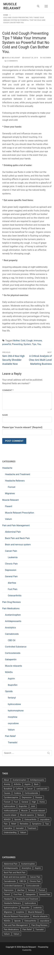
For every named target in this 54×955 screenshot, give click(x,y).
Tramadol (12, 742)
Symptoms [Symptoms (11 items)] (36, 824)
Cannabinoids (12, 634)
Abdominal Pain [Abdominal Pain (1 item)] (10, 864)
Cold (23, 340)
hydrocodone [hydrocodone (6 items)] (30, 903)
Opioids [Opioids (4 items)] (17, 819)
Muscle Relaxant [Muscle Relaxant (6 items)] (35, 912)
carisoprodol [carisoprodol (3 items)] (41, 789)
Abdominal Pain (13, 532)
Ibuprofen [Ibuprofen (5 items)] (25, 907)
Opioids (9, 691)
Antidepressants (13, 621)
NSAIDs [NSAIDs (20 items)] (7, 921)
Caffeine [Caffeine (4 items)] (19, 789)
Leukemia (12, 557)
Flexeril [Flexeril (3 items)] (7, 894)
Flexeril (8, 506)
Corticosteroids (12, 653)
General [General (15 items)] (25, 802)
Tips (34, 344)
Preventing (17, 344)
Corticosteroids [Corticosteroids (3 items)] (31, 793)
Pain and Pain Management (16, 525)
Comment (8, 390)
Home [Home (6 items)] (42, 802)
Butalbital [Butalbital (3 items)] (8, 789)
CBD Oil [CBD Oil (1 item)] (22, 881)
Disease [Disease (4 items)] (38, 797)
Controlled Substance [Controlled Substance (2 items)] (13, 886)
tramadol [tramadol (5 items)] (20, 828)
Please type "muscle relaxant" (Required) (22, 427)
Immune (38, 340)
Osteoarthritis (14, 595)
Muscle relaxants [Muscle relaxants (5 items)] (40, 916)
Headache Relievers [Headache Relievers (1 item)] (12, 903)
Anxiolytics (10, 627)
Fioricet (11, 487)
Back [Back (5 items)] (36, 784)
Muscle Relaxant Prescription (19, 512)
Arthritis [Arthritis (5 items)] (17, 784)
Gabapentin (11, 659)
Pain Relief (10, 736)
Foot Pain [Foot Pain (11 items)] (18, 894)
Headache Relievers (15, 480)
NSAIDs (9, 672)
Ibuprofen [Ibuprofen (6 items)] (23, 806)
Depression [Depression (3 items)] (27, 797)
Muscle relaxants (13, 666)
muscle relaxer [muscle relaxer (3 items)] (10, 815)
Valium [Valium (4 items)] (23, 832)
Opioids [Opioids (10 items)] (17, 921)
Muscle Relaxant (12, 6)
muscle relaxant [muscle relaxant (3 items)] (38, 810)
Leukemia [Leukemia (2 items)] (37, 907)
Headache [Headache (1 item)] (8, 899)
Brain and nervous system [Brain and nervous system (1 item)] (15, 877)
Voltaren (45, 58)
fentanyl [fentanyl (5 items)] (31, 890)
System (27, 344)
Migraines (10, 493)
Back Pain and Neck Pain (17, 538)
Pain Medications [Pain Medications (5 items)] (11, 929)
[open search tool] (38, 6)
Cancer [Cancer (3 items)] (30, 789)
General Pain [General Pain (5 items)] (44, 894)
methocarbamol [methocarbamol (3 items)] (11, 810)
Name (5, 415)
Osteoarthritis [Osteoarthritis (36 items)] (30, 819)
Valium (8, 519)
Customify (26, 950)
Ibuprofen (12, 685)
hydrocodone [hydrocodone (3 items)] (9, 806)
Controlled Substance (15, 646)
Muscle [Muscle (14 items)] (24, 810)
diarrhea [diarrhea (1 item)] (20, 890)
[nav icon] (46, 6)
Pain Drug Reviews (11, 602)
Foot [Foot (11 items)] (16, 802)
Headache (7, 468)
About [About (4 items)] (6, 780)
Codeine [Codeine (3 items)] (17, 793)
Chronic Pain (11, 563)
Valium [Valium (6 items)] (7, 934)
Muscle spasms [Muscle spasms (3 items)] (27, 815)
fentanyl (12, 697)
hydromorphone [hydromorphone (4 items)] (10, 907)
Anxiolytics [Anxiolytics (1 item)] (26, 868)
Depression (10, 570)
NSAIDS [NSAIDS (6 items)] (7, 819)
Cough (29, 340)
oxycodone (13, 723)
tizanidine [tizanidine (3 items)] (8, 828)
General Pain (11, 576)
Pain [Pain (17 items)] (6, 824)
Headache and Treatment (17, 474)
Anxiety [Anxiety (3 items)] (7, 784)
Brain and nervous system (18, 544)
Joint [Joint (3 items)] (33, 806)
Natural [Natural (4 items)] (40, 815)
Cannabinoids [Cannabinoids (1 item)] (10, 881)
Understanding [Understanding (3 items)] (10, 832)
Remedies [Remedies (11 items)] (24, 824)
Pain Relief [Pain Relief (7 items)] (27, 929)
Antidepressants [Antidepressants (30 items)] (11, 868)
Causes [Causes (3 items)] (7, 793)
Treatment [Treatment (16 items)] (31, 828)
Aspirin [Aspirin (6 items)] (27, 784)
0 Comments (11, 61)
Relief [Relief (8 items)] (13, 824)
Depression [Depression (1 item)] (9, 890)
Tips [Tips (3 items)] (47, 824)
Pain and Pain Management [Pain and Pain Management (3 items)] (16, 925)
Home (5, 15)
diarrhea (12, 583)
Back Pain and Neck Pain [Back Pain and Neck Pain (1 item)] (14, 872)
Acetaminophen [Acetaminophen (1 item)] (28, 864)
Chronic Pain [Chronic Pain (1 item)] (35, 881)
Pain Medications (10, 608)
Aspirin (11, 678)
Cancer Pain (11, 551)
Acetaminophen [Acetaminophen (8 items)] (19, 780)
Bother (16, 340)
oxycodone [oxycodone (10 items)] (44, 921)
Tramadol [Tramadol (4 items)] (39, 929)
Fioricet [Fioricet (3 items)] (42, 890)
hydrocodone (14, 704)
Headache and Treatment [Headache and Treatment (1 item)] (27, 899)
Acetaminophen (13, 615)
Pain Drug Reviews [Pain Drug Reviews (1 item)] (39, 925)
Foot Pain (12, 589)
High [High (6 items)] (34, 802)
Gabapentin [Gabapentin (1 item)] (30, 894)
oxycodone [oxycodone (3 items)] (45, 819)
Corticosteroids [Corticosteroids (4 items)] (32, 886)
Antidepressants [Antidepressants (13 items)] (37, 780)
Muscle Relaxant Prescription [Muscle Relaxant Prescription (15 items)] (16, 916)
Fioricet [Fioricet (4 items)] (7, 802)
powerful (6, 344)
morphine (12, 717)
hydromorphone (16, 710)
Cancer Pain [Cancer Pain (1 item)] (35, 877)
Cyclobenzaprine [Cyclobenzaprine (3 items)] (11, 797)
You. (39, 344)
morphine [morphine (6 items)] (20, 912)
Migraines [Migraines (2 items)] (8, 912)
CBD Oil (11, 640)
